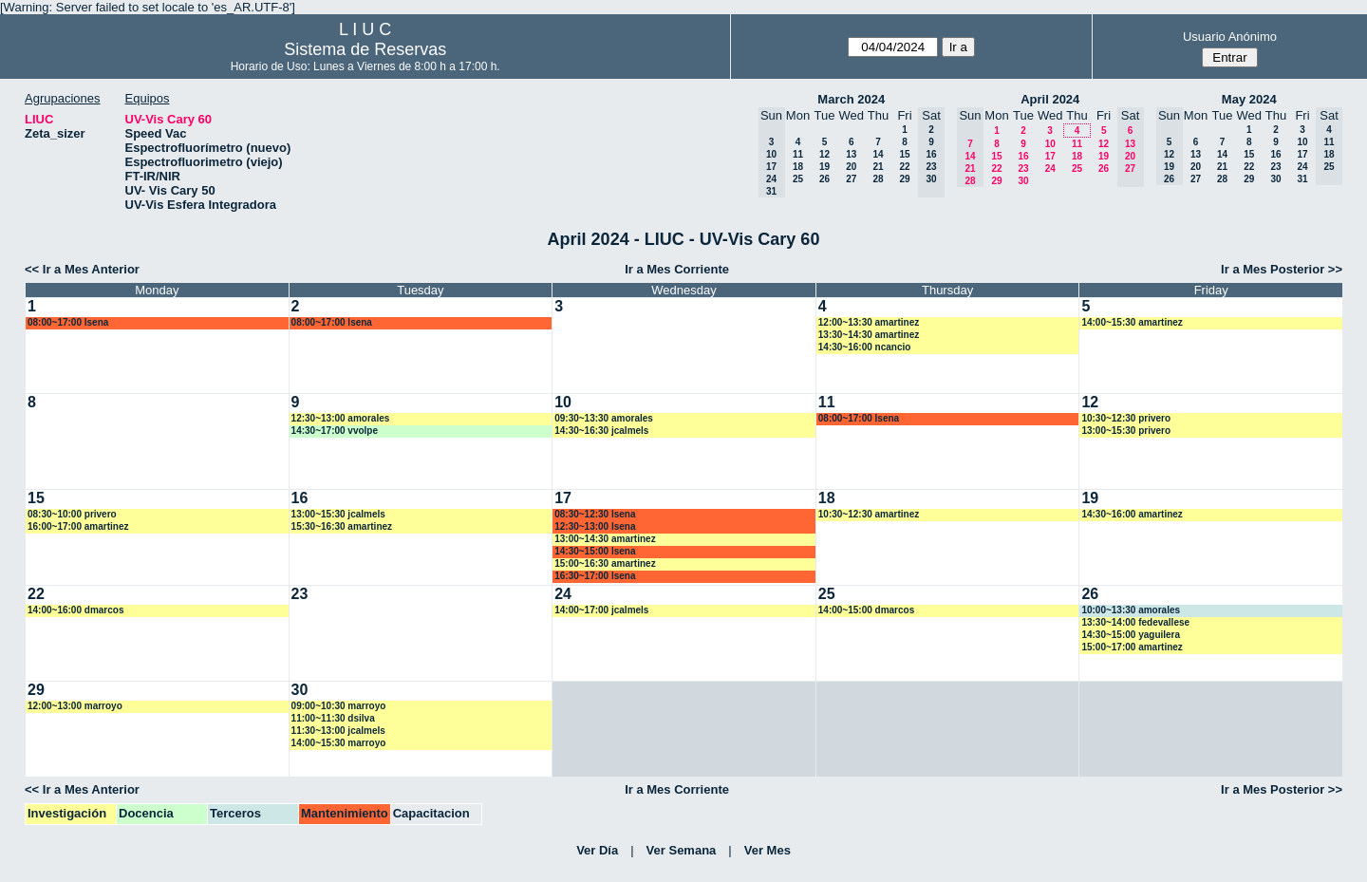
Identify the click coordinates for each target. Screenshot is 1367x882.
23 (1023, 168)
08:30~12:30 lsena (594, 514)
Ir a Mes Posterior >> (1281, 269)
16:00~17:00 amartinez (78, 526)
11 (798, 154)
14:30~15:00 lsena (594, 551)
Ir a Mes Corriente (677, 269)
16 (1023, 156)
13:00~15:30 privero (1125, 430)
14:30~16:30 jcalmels (601, 430)
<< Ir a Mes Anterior (82, 269)
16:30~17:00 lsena (594, 576)
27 (851, 179)
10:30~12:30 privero (1125, 418)
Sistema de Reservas (365, 49)
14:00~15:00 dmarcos (866, 610)
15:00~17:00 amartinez (1131, 647)
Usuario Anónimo (1230, 36)
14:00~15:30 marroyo (338, 743)
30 (1023, 181)
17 (1050, 156)
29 (904, 179)
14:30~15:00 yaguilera (1130, 634)
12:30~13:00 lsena (594, 526)
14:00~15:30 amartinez (1131, 322)
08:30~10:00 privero (72, 514)
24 (1050, 168)
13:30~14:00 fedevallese (1135, 622)
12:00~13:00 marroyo (75, 706)
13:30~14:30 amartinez (868, 334)
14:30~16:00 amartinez (1131, 514)
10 (1050, 144)
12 (824, 154)
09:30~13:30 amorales (603, 418)
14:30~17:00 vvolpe (334, 430)
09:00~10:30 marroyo (338, 706)
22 (904, 166)
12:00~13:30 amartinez (868, 322)
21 (877, 166)
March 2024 (851, 99)
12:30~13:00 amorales (340, 418)
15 (904, 154)
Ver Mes (767, 850)
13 (851, 154)
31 (1302, 179)
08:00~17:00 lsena (68, 322)
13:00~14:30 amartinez (604, 539)
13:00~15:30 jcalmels (338, 514)
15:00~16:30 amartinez (604, 563)
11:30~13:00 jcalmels (338, 730)
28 (877, 179)
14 (877, 154)
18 (798, 166)
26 (824, 179)
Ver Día (597, 850)
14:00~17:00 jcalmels (601, 610)
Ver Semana (681, 850)
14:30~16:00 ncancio (864, 347)
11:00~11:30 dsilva (333, 718)
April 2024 (1050, 99)
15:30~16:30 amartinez (341, 526)
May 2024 (1249, 99)
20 (851, 166)
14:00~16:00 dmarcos (75, 610)
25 (798, 179)
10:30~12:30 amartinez (868, 514)
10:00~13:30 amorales (1130, 610)
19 (824, 166)
